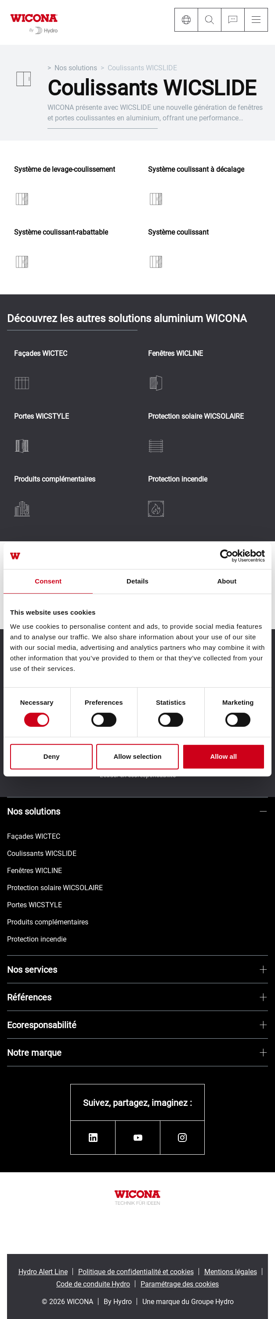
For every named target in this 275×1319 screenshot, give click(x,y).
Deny (51, 756)
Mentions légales (230, 1271)
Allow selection (137, 756)
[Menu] (256, 20)
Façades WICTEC (40, 353)
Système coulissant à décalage (196, 169)
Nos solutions (75, 67)
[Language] (186, 20)
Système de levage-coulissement (64, 169)
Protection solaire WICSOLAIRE (196, 416)
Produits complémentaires (54, 479)
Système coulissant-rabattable (61, 232)
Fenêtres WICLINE (175, 353)
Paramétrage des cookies (180, 1283)
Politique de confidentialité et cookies (136, 1271)
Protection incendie (177, 479)
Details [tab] (137, 581)
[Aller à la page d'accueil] (34, 22)
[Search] (209, 20)
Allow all (223, 756)
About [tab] (226, 581)
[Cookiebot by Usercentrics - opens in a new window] (226, 555)
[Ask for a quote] (232, 20)
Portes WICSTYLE (41, 416)
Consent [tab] (48, 581)
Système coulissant (178, 232)
